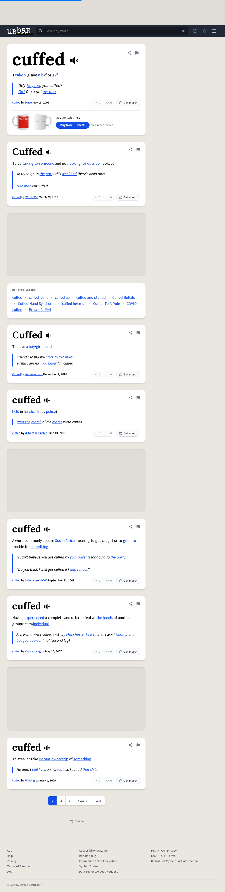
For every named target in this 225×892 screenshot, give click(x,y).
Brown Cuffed (40, 310)
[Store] (195, 31)
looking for (77, 163)
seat (60, 769)
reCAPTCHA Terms (163, 856)
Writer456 (31, 197)
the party (47, 174)
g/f (55, 75)
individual (41, 624)
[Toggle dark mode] (204, 31)
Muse (28, 102)
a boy (30, 346)
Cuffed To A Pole (106, 303)
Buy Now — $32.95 (72, 125)
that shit (89, 769)
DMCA (10, 872)
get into (129, 540)
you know (49, 363)
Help (10, 856)
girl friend (44, 346)
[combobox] (112, 31)
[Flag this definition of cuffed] (136, 52)
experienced (34, 618)
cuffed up (62, 297)
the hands (105, 618)
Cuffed (16, 197)
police (51, 411)
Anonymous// (34, 374)
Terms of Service (18, 866)
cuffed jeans (38, 297)
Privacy (12, 861)
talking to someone (38, 163)
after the (23, 422)
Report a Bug (87, 856)
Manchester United (81, 634)
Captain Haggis (35, 651)
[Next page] (83, 800)
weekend (69, 174)
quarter (35, 640)
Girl (21, 92)
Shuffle (76, 821)
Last (98, 801)
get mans (66, 357)
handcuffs (32, 411)
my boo (49, 92)
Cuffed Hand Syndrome (36, 303)
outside (93, 163)
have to (52, 357)
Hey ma (33, 86)
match (36, 422)
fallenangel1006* (36, 580)
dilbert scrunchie (36, 433)
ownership (59, 759)
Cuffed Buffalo (123, 297)
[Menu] (214, 31)
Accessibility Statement (94, 851)
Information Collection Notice (98, 861)
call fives (39, 769)
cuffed (16, 102)
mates (57, 422)
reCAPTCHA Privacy (164, 851)
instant (44, 759)
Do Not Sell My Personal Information (174, 861)
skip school (78, 569)
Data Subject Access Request (98, 872)
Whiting (30, 780)
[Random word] (183, 31)
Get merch (128, 103)
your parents (80, 557)
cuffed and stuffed (91, 297)
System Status (88, 866)
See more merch (102, 125)
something (39, 547)
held (15, 411)
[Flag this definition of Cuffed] (138, 149)
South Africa (65, 540)
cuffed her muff (74, 303)
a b (41, 75)
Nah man (24, 186)
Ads (9, 851)
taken (20, 75)
